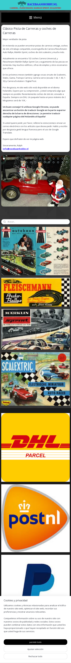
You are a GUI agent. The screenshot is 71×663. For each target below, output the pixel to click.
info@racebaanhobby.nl (15, 148)
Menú (35, 17)
